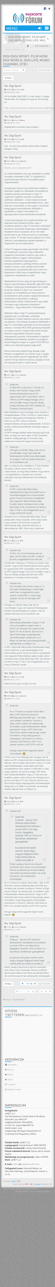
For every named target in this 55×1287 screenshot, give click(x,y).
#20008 (9, 696)
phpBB (13, 1181)
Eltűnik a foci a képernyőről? (18, 168)
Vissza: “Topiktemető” (14, 999)
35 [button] (41, 991)
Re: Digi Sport (12, 86)
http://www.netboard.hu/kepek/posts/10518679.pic (29, 108)
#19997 (9, 927)
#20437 (9, 161)
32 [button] (28, 991)
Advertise (11, 1064)
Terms (9, 1079)
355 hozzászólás (45, 70)
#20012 (9, 677)
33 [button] (33, 991)
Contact (10, 1084)
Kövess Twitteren (23, 1013)
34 (37, 991)
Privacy (9, 1070)
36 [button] (46, 991)
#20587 (9, 89)
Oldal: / (31, 984)
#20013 (9, 541)
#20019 (9, 375)
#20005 (9, 801)
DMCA (9, 1074)
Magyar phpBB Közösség (28, 1189)
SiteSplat (37, 1184)
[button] (17, 991)
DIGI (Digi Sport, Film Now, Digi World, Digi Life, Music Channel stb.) (26, 60)
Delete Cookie (13, 1089)
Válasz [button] (8, 78)
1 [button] (20, 991)
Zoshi (22, 89)
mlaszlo (23, 161)
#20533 (9, 120)
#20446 (9, 139)
